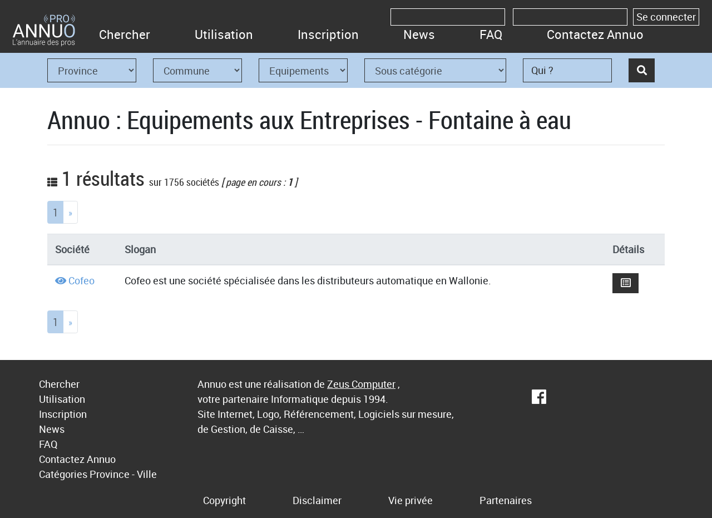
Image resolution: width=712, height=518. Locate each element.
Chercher (124, 34)
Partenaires (505, 500)
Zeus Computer (361, 384)
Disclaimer (317, 500)
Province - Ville (123, 474)
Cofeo (81, 280)
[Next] (70, 212)
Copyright (224, 500)
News (419, 34)
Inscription (328, 34)
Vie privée (410, 500)
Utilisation (224, 34)
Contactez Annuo (595, 34)
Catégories (63, 474)
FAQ (490, 34)
